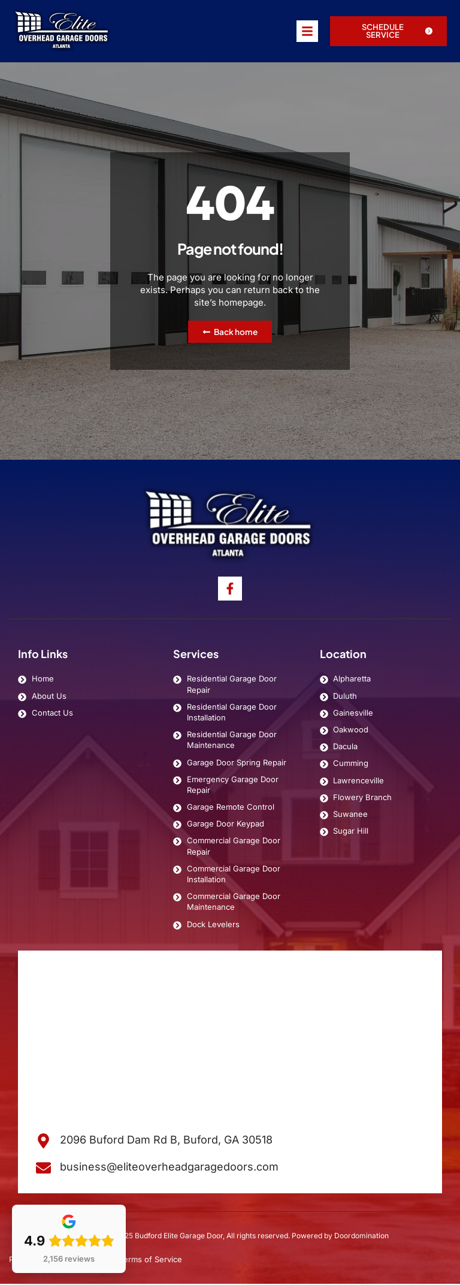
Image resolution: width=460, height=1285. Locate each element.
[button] (388, 31)
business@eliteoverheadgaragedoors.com (169, 1168)
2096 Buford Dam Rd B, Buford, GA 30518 (166, 1141)
